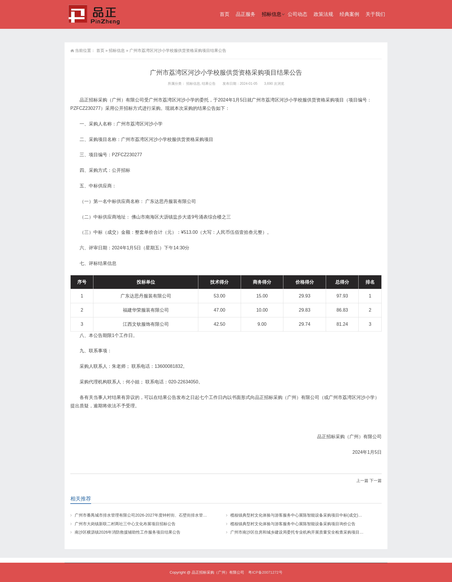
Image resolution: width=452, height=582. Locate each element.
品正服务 (245, 14)
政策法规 (323, 14)
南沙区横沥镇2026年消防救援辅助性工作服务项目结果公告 (127, 532)
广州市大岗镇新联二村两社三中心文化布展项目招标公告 (125, 523)
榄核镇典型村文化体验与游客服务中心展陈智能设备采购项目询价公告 (292, 523)
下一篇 (376, 480)
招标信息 (271, 14)
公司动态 (297, 14)
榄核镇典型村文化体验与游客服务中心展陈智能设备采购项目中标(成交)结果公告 (302, 515)
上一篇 (362, 480)
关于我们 (375, 14)
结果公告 (209, 84)
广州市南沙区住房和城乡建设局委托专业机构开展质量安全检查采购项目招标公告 (303, 532)
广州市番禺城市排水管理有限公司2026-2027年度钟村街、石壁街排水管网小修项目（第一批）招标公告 (167, 515)
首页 (224, 14)
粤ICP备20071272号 (265, 572)
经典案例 (349, 14)
